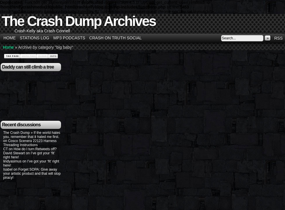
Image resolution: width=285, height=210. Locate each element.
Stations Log (34, 38)
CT (5, 149)
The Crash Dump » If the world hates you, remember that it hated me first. (31, 135)
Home (9, 38)
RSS (278, 38)
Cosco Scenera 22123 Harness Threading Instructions (29, 143)
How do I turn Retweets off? (35, 149)
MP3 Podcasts (69, 38)
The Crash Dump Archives (79, 21)
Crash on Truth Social (115, 38)
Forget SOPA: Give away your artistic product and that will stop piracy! (31, 173)
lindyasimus (12, 161)
